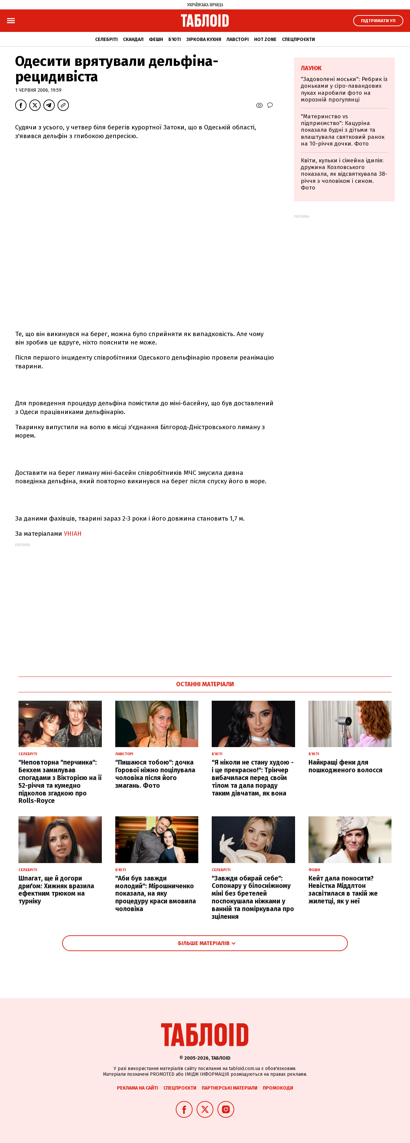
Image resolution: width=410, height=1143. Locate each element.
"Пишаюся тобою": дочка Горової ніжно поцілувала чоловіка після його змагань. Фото (155, 774)
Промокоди (278, 1088)
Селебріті (106, 39)
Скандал (133, 39)
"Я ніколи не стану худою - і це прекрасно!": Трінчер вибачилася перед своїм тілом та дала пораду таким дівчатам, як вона (253, 778)
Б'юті (174, 39)
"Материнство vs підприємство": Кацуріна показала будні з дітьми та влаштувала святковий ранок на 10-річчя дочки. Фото (342, 130)
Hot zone (265, 39)
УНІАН (73, 533)
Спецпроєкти (298, 39)
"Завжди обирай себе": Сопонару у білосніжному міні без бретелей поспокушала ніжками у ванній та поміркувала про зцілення (253, 897)
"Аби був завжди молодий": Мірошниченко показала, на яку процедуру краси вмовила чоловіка (155, 893)
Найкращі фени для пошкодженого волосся (345, 766)
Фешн (156, 39)
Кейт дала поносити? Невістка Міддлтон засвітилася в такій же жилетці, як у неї (343, 889)
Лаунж (311, 68)
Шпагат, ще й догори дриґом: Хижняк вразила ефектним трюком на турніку (56, 889)
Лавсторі (238, 39)
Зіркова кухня (203, 39)
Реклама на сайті (137, 1088)
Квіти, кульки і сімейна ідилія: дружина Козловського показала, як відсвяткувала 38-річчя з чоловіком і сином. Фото (344, 174)
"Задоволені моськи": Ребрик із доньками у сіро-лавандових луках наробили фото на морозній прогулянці (344, 89)
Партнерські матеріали (229, 1088)
